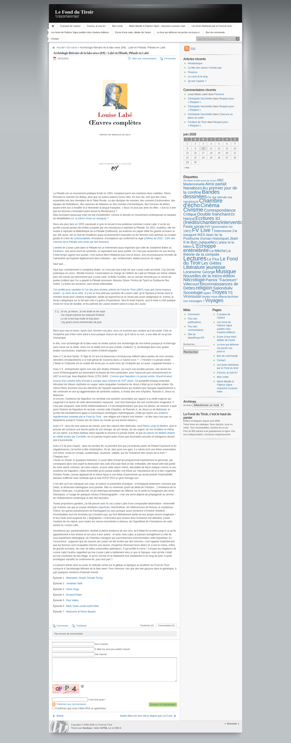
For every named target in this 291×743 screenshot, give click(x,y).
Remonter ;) (233, 723)
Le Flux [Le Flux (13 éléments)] (213, 259)
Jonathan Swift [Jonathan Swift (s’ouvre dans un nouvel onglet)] (74, 583)
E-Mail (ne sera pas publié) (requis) (112, 649)
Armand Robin (74, 594)
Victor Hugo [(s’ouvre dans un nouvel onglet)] (72, 589)
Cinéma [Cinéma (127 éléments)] (209, 205)
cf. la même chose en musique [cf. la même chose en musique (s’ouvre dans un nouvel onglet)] (89, 218)
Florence (193, 72)
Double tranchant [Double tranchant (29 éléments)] (213, 214)
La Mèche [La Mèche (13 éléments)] (217, 251)
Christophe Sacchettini (200, 98)
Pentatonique (195, 63)
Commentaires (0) (166, 625)
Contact (55, 38)
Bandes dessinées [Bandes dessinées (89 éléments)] (201, 194)
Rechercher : (189, 344)
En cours (72, 47)
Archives (187, 405)
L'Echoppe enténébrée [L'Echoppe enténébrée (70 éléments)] (199, 248)
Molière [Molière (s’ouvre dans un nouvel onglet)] (164, 426)
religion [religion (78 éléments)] (204, 287)
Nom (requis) (101, 644)
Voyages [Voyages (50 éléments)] (214, 300)
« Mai (186, 167)
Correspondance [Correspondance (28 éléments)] (220, 210)
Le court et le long (197, 76)
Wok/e (60, 715)
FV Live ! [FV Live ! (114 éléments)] (202, 230)
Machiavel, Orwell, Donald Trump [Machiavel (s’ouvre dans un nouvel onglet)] (84, 577)
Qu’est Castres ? (197, 81)
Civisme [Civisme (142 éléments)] (193, 209)
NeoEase (87, 728)
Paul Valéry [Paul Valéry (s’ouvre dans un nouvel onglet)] (72, 600)
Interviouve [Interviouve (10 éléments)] (222, 231)
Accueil (53, 26)
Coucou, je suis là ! (96, 26)
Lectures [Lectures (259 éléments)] (195, 258)
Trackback (81, 625)
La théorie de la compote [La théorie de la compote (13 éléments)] (207, 253)
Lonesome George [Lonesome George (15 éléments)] (199, 272)
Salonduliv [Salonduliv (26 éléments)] (223, 288)
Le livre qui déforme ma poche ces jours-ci (178, 32)
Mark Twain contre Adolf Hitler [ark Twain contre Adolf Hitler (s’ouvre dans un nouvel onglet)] (82, 606)
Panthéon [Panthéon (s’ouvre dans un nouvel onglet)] (58, 251)
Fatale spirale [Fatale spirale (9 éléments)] (193, 227)
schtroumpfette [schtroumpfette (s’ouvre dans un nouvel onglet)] (82, 238)
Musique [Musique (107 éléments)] (226, 271)
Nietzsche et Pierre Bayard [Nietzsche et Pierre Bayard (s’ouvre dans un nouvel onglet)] (81, 611)
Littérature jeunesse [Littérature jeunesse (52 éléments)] (204, 267)
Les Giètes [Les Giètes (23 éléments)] (211, 263)
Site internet (101, 654)
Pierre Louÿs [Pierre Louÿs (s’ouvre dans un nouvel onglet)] (149, 426)
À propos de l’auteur (70, 26)
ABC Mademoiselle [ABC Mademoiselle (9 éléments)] (203, 182)
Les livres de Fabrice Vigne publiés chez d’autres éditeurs (80, 32)
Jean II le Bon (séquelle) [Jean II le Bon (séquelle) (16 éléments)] (210, 240)
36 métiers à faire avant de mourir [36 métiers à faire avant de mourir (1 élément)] (199, 180)
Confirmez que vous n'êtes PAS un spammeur (79, 708)
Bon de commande (215, 32)
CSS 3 (118, 728)
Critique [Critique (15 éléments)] (189, 214)
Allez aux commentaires (144, 58)
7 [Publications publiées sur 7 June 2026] (234, 143)
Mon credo (117, 26)
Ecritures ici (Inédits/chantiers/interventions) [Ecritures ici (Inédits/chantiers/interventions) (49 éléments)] (216, 220)
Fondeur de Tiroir (197, 122)
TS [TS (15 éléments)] (230, 292)
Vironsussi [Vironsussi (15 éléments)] (192, 296)
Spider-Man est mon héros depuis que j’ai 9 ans (146, 715)
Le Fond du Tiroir (74, 12)
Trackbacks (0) (147, 625)
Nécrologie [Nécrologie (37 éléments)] (194, 279)
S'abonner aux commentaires (71, 704)
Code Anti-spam (96, 699)
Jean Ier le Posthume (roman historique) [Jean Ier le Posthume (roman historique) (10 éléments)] (206, 237)
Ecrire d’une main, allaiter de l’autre (133, 32)
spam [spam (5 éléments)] (207, 293)
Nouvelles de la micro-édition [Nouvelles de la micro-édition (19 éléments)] (209, 276)
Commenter (170, 58)
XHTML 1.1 (105, 728)
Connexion (194, 314)
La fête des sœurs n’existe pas (204, 67)
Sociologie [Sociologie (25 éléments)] (193, 292)
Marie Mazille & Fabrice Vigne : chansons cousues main (157, 26)
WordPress (59, 727)
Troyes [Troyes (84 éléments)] (219, 292)
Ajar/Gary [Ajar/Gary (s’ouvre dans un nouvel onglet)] (104, 507)
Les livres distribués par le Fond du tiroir (212, 26)
